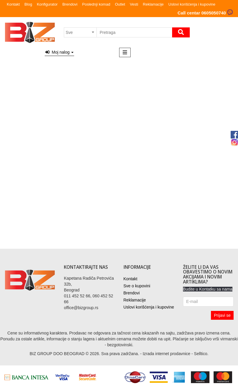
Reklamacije (153, 4)
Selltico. (201, 353)
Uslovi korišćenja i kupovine (191, 4)
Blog (28, 4)
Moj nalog (59, 52)
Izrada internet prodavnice (166, 353)
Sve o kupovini (137, 285)
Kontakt (13, 4)
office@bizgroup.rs (81, 307)
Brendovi (69, 4)
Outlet (120, 4)
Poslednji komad (96, 4)
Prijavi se (222, 315)
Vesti (134, 4)
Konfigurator (47, 4)
